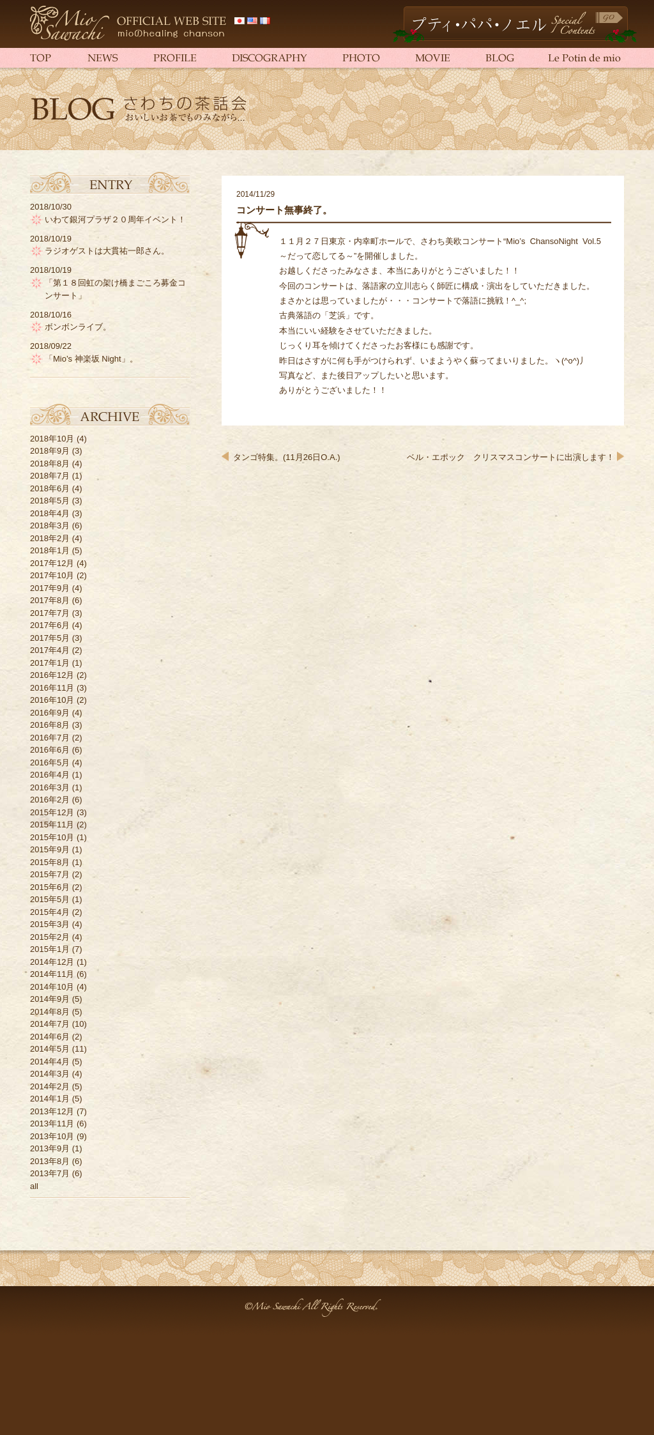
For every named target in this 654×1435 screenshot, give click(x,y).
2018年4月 (50, 513)
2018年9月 (50, 451)
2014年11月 (52, 974)
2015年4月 (50, 912)
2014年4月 (50, 1061)
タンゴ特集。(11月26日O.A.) (286, 457)
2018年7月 (50, 475)
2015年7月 (50, 874)
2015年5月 (50, 899)
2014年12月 (52, 962)
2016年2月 (50, 799)
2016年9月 (50, 713)
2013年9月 (50, 1148)
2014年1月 (50, 1098)
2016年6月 (50, 750)
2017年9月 (50, 588)
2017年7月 (50, 613)
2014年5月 (50, 1049)
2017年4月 (50, 650)
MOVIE (432, 57)
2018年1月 (50, 550)
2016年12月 (52, 675)
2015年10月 (52, 837)
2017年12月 (52, 563)
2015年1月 (50, 949)
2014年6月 (50, 1036)
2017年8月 (50, 600)
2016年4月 (50, 774)
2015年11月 (52, 824)
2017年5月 (50, 638)
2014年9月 (50, 999)
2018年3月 (50, 525)
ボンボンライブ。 (78, 327)
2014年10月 (52, 987)
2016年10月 (52, 700)
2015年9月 (50, 849)
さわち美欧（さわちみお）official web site (129, 24)
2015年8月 (50, 862)
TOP (49, 57)
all (34, 1186)
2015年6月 (50, 887)
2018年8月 (50, 463)
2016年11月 (52, 688)
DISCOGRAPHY (266, 57)
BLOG (499, 57)
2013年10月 (52, 1136)
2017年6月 (50, 625)
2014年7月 (50, 1024)
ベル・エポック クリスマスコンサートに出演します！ (510, 457)
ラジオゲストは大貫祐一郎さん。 (107, 251)
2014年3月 (50, 1073)
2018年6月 (50, 488)
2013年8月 (50, 1161)
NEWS (100, 57)
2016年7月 (50, 737)
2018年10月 (52, 438)
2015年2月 (50, 937)
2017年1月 (50, 663)
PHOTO (359, 57)
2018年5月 (50, 500)
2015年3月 (50, 924)
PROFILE (172, 57)
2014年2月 (50, 1086)
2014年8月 (50, 1012)
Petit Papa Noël (515, 24)
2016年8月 (50, 725)
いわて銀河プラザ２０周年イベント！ (115, 219)
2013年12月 (52, 1111)
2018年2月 (50, 538)
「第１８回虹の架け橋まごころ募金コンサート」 (115, 289)
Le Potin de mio (576, 57)
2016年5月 (50, 762)
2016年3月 (50, 787)
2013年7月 (50, 1173)
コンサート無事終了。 (284, 209)
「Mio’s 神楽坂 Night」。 (91, 359)
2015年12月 (52, 812)
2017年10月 (52, 575)
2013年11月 (52, 1123)
